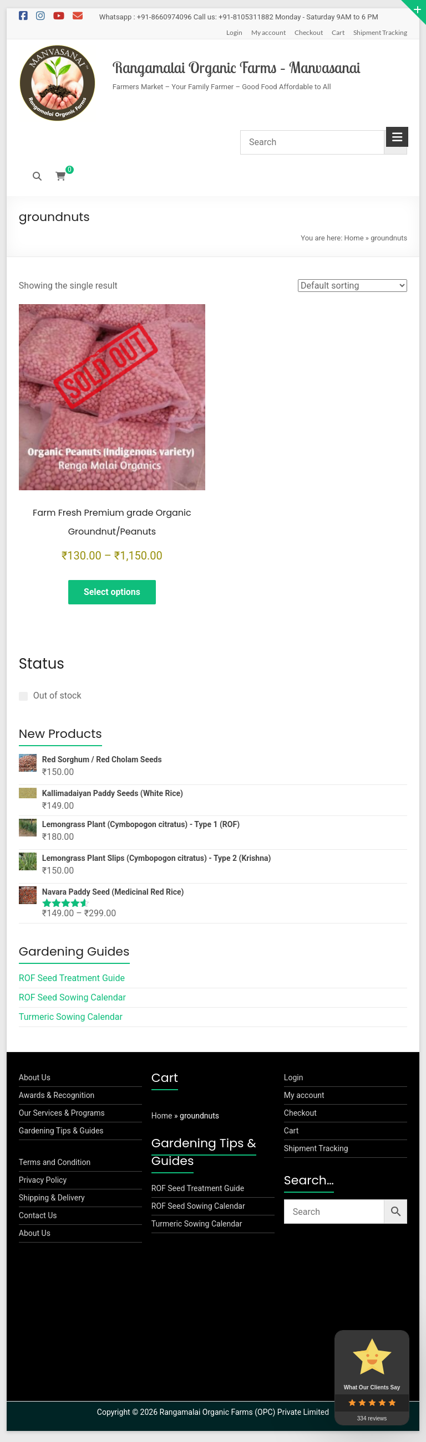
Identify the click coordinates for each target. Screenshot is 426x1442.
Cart (338, 32)
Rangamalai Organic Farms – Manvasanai (237, 67)
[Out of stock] (23, 698)
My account (268, 32)
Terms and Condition (54, 1165)
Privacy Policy (43, 1182)
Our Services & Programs (62, 1115)
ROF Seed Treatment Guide (72, 981)
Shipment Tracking (380, 32)
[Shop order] (352, 285)
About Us (34, 1080)
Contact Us (38, 1218)
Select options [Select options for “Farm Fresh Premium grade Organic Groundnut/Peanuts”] (111, 592)
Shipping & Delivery (52, 1200)
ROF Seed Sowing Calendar (72, 1000)
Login (234, 32)
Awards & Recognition (57, 1098)
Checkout (309, 32)
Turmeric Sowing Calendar (71, 1019)
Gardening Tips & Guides (61, 1133)
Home (354, 238)
